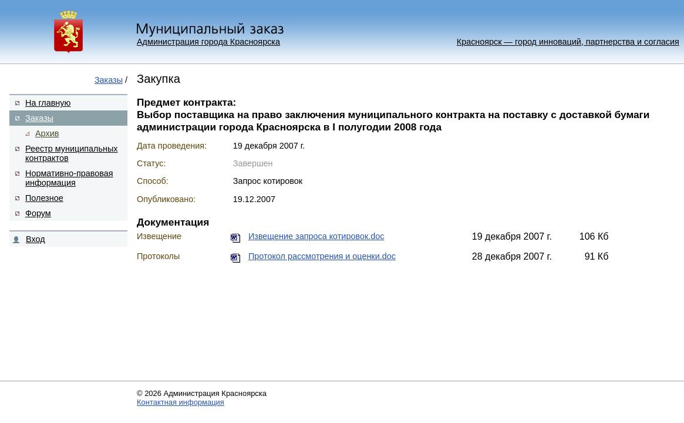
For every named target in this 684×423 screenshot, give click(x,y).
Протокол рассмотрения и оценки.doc (322, 256)
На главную (47, 103)
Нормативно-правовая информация (69, 178)
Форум (38, 213)
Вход (35, 239)
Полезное (44, 198)
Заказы (109, 80)
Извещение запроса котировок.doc (316, 236)
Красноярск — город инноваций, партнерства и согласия (568, 41)
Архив (47, 133)
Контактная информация (180, 402)
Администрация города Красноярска (208, 41)
